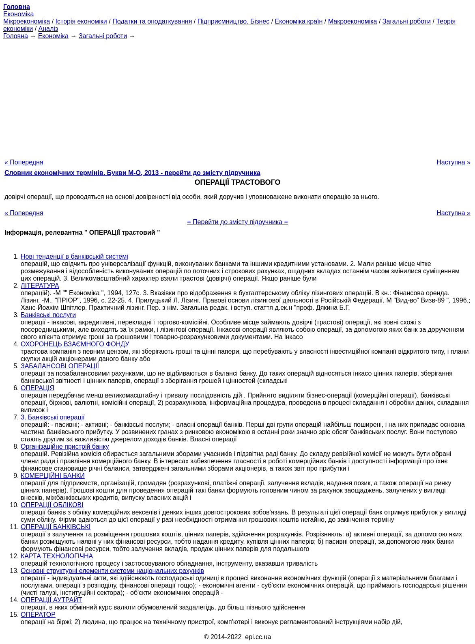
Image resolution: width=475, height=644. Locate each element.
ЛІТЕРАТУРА (40, 285)
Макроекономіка (352, 21)
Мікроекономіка (26, 21)
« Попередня (23, 162)
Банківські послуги (48, 314)
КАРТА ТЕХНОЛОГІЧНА (57, 556)
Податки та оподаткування (152, 21)
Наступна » (453, 162)
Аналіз (48, 28)
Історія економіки (81, 21)
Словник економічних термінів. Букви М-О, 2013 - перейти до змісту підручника (132, 172)
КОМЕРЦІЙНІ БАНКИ (53, 475)
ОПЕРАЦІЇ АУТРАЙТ (51, 599)
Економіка (18, 14)
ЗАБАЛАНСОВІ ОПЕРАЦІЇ (60, 366)
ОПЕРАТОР (38, 614)
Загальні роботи (407, 21)
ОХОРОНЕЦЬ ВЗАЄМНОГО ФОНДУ (75, 344)
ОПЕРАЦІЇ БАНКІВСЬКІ (55, 526)
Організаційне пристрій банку (65, 446)
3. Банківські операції (53, 417)
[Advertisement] (237, 96)
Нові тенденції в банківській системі (74, 256)
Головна (15, 35)
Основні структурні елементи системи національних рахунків (112, 570)
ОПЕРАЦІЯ (37, 388)
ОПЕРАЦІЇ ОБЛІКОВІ (52, 504)
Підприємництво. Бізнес (234, 21)
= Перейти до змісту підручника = (237, 221)
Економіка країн (299, 21)
